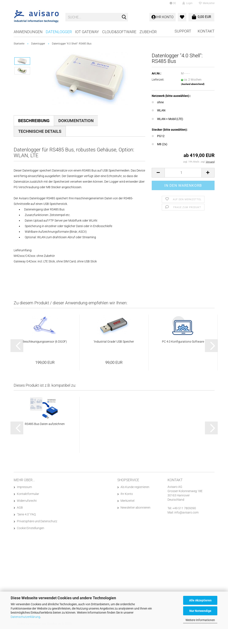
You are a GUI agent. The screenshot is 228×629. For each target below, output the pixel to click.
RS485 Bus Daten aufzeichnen (45, 424)
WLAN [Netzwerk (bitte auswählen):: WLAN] (158, 110)
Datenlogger (59, 32)
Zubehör (148, 32)
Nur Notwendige (200, 611)
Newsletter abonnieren (135, 507)
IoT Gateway (87, 32)
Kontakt (206, 31)
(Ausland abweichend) (192, 84)
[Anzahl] (183, 173)
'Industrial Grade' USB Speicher (114, 341)
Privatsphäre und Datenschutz (37, 521)
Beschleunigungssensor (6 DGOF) (45, 341)
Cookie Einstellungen (30, 528)
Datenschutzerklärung (25, 617)
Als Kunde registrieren (135, 487)
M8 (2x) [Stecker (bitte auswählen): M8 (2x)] (159, 144)
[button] (172, 3)
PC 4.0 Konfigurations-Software (183, 341)
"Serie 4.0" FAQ (26, 514)
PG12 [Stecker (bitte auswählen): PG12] (158, 136)
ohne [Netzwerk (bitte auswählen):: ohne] (158, 102)
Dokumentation (76, 120)
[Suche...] (124, 17)
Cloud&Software (119, 32)
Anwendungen (28, 32)
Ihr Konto (127, 494)
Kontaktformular (28, 494)
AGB (20, 507)
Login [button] (187, 3)
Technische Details (39, 131)
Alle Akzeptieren (200, 600)
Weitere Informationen (200, 620)
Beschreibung (34, 120)
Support (183, 31)
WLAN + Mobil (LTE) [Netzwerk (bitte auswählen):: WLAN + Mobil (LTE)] (167, 119)
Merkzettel (207, 3)
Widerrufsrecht (27, 500)
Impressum (24, 487)
